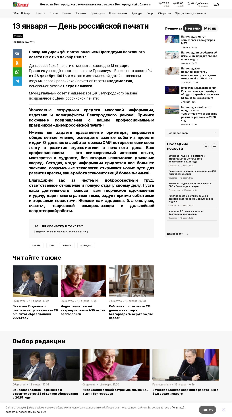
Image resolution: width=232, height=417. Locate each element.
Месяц (210, 28)
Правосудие (98, 13)
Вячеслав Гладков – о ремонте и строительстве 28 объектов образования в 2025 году (35, 312)
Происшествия (118, 13)
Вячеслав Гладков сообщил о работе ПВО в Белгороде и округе (190, 185)
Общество (164, 13)
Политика (80, 13)
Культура (137, 13)
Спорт (150, 13)
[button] (206, 146)
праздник (86, 245)
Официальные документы (190, 13)
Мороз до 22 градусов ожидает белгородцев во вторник (187, 212)
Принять (207, 409)
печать (36, 245)
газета (67, 245)
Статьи (53, 13)
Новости (40, 13)
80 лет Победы (21, 13)
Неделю (192, 28)
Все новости (175, 233)
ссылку (82, 231)
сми (51, 245)
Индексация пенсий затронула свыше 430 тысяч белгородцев (83, 310)
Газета (67, 13)
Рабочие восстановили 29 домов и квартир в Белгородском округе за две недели (131, 312)
